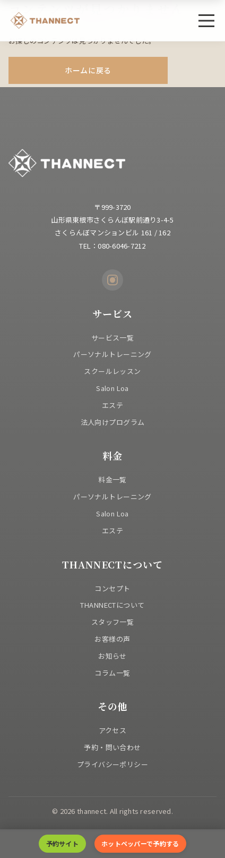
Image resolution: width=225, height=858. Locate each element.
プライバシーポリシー (112, 764)
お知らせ (112, 656)
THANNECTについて (112, 605)
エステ (112, 405)
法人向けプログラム (113, 422)
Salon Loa (112, 388)
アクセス (113, 730)
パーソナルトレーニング (112, 354)
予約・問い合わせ (112, 747)
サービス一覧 (112, 338)
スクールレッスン (112, 371)
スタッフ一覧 (112, 622)
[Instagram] (112, 280)
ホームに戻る (88, 70)
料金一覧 (112, 479)
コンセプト (112, 588)
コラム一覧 (112, 673)
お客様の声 (112, 639)
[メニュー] (206, 20)
